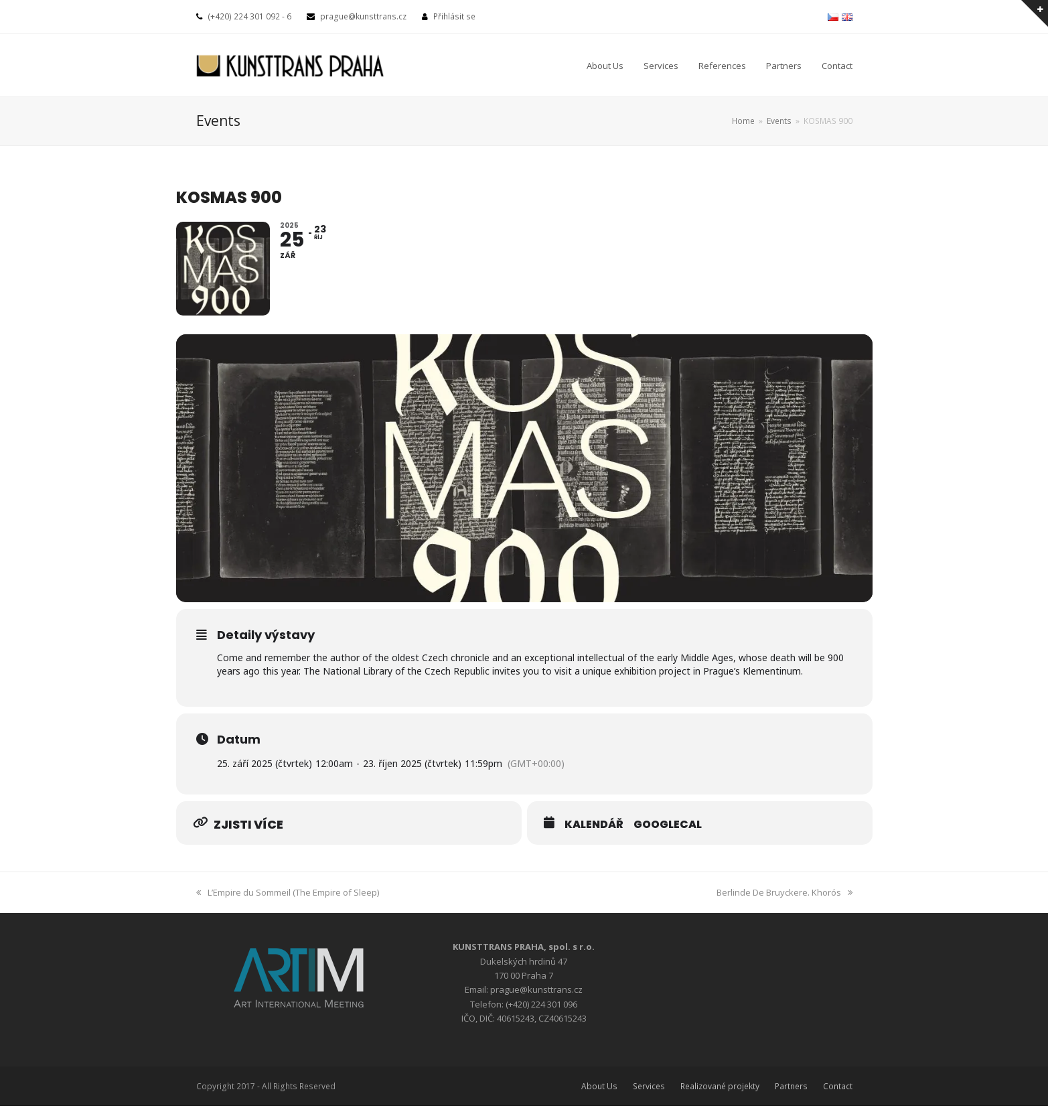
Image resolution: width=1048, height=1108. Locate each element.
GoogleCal (667, 826)
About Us (599, 1087)
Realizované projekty (719, 1087)
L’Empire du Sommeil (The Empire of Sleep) (287, 894)
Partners (791, 1087)
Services (649, 1087)
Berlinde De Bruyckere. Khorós (784, 894)
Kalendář (594, 826)
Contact (837, 1087)
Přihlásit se (454, 16)
